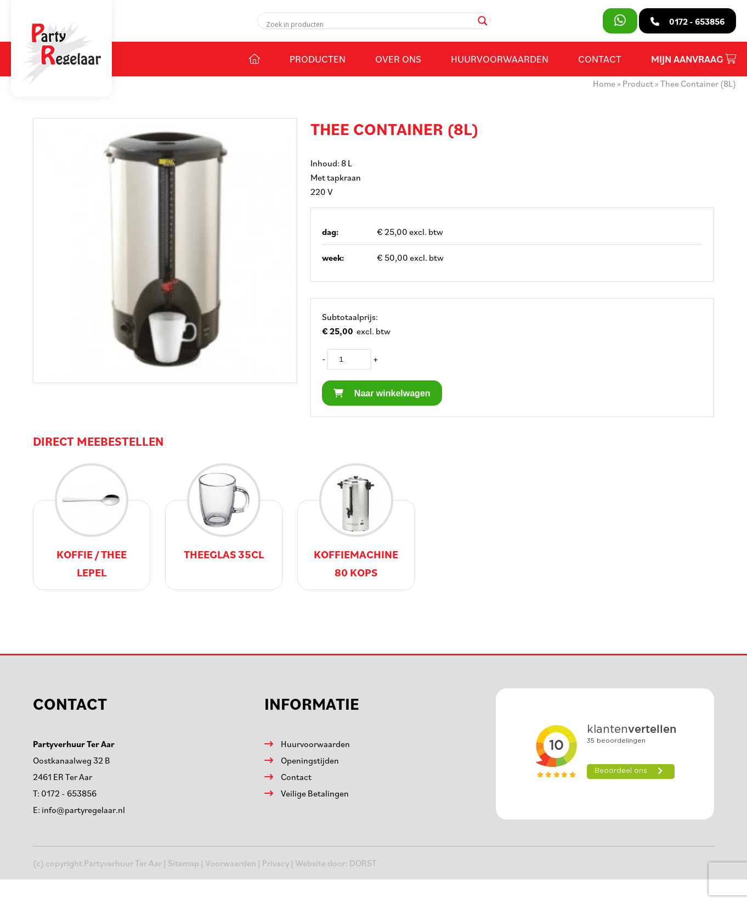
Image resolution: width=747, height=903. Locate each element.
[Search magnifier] (482, 21)
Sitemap (183, 862)
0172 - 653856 (69, 793)
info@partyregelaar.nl (83, 809)
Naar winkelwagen (381, 393)
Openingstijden (310, 760)
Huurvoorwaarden (499, 59)
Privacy (275, 862)
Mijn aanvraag (693, 59)
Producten (318, 59)
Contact (599, 59)
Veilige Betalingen (315, 793)
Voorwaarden (230, 862)
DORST (363, 862)
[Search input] (369, 24)
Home (604, 83)
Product (637, 83)
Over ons (398, 59)
